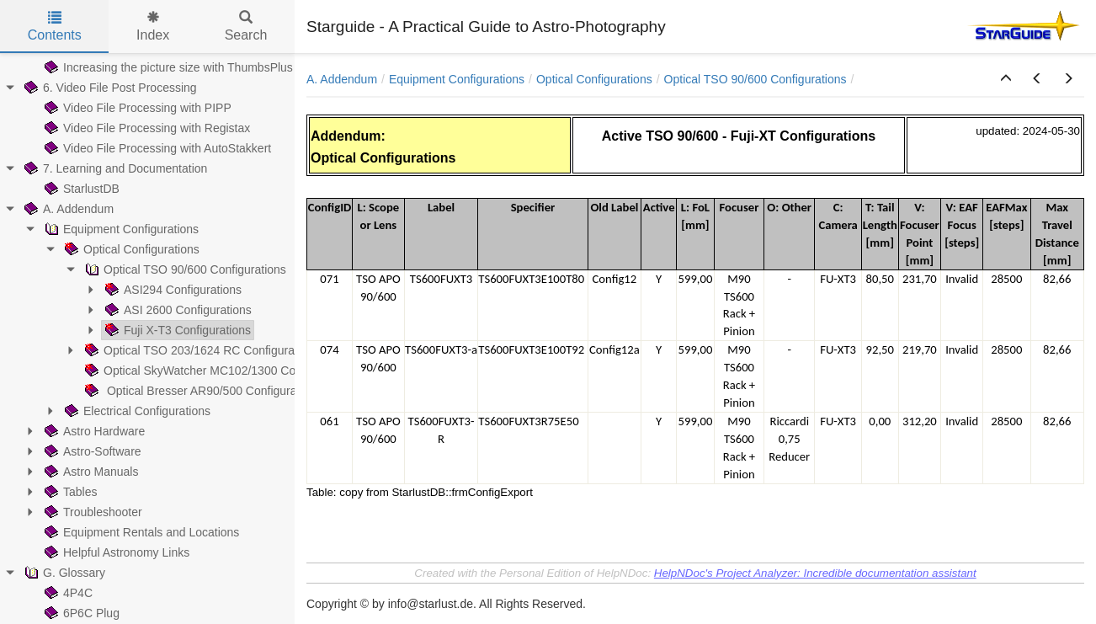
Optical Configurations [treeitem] (130, 249)
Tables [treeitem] (69, 492)
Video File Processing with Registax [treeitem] (145, 128)
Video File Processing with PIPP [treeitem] (136, 108)
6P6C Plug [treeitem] (80, 613)
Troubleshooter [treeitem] (91, 512)
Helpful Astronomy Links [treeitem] (115, 552)
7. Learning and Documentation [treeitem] (114, 168)
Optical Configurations (594, 79)
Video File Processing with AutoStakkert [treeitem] (156, 148)
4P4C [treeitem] (67, 593)
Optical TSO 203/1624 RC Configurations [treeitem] (201, 350)
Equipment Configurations (456, 79)
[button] (1006, 79)
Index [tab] (152, 26)
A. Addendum (341, 79)
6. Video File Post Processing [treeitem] (109, 87)
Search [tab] (246, 26)
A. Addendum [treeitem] (67, 209)
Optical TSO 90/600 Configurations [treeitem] (184, 269)
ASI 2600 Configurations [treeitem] (177, 310)
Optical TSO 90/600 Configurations (755, 79)
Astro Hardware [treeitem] (93, 431)
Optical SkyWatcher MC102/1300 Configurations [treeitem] (219, 370)
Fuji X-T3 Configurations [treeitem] (176, 330)
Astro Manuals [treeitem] (89, 471)
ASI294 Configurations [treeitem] (172, 290)
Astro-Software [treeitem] (91, 451)
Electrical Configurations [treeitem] (135, 411)
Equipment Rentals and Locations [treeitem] (140, 532)
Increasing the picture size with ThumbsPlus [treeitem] (167, 67)
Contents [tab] (55, 26)
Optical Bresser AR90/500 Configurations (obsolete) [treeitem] (229, 391)
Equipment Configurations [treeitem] (120, 229)
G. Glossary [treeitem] (63, 573)
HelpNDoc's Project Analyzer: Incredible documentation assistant (815, 573)
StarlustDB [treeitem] (80, 189)
